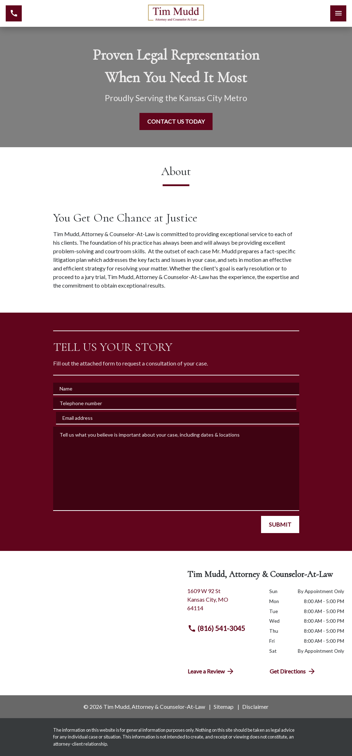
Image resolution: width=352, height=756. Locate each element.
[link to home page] (176, 14)
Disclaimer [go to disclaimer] (255, 706)
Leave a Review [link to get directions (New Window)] (211, 671)
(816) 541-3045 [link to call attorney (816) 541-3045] (216, 628)
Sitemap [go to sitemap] (224, 706)
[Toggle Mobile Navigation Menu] (338, 13)
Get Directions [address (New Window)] (293, 671)
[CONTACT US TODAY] (176, 121)
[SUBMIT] (280, 524)
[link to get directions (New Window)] (223, 602)
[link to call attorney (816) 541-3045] (14, 13)
